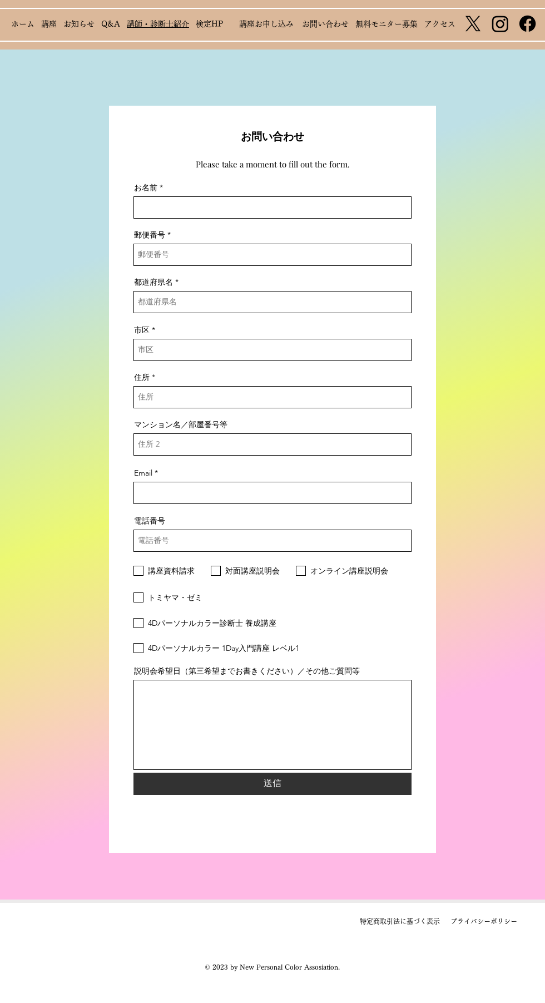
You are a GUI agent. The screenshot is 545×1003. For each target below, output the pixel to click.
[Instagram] (500, 23)
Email (143, 473)
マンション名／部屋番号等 (180, 424)
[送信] (272, 784)
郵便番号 (149, 235)
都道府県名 (153, 282)
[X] (473, 23)
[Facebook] (527, 23)
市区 (142, 330)
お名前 (145, 187)
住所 (142, 377)
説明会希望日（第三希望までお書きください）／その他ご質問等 (247, 671)
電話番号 (149, 521)
